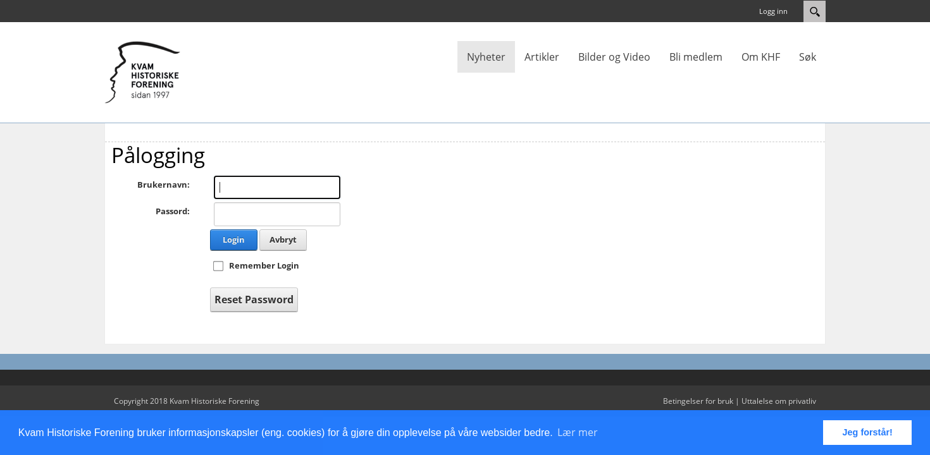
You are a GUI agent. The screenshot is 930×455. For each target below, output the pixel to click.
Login (234, 239)
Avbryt (283, 239)
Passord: (173, 211)
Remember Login (264, 265)
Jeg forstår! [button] (868, 432)
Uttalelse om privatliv (778, 401)
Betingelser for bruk (698, 401)
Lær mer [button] (577, 432)
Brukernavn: (163, 184)
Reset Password (254, 299)
